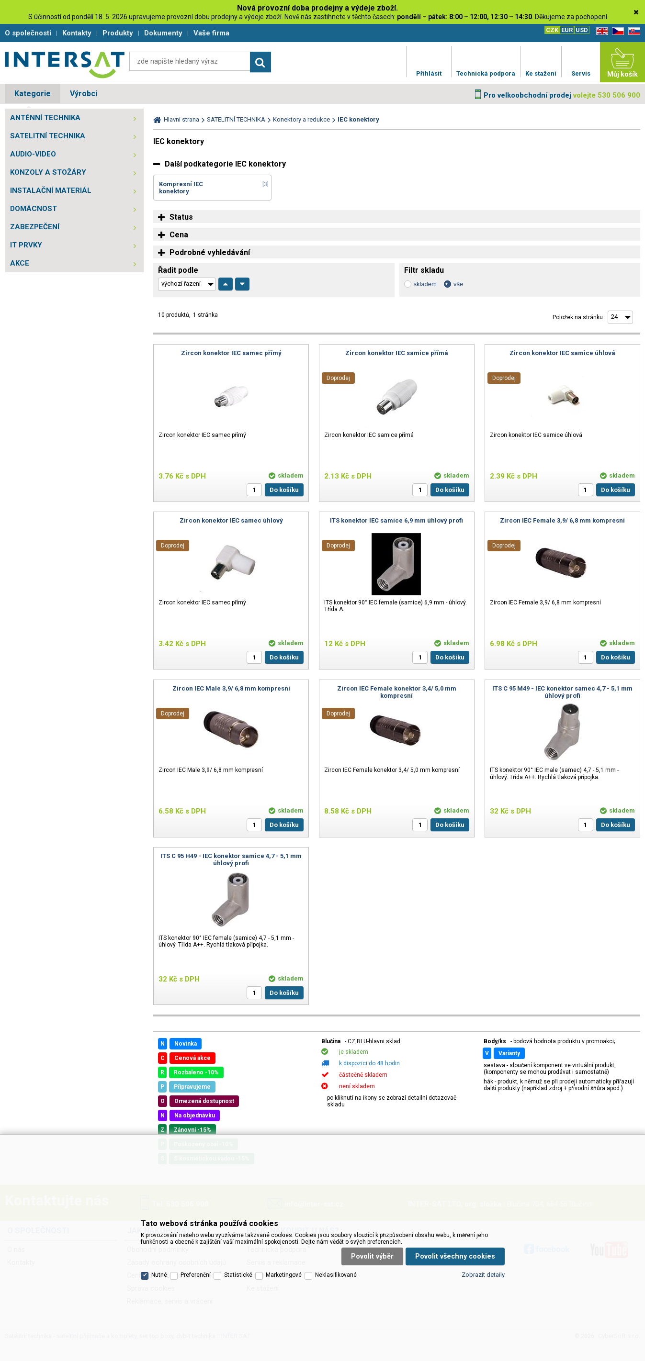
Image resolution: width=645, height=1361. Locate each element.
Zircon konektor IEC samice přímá (396, 353)
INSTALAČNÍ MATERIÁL (50, 190)
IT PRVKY (26, 245)
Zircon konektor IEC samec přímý (231, 353)
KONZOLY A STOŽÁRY (48, 172)
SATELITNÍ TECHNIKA (47, 136)
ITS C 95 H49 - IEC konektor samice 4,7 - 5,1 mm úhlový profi (231, 859)
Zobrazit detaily (483, 1274)
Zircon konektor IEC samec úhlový (231, 520)
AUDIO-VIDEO (33, 154)
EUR (567, 29)
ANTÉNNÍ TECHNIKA (45, 117)
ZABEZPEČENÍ (34, 227)
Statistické (238, 1275)
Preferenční (196, 1275)
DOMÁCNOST (33, 208)
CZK (552, 29)
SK (632, 31)
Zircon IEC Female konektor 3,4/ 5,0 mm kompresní (396, 692)
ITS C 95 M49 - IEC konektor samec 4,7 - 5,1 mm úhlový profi (562, 692)
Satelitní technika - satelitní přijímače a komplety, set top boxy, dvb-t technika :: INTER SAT (64, 64)
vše (458, 284)
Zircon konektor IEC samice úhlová (562, 353)
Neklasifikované (336, 1275)
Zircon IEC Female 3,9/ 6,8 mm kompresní (562, 520)
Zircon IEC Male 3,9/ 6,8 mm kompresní (231, 688)
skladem (425, 284)
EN (600, 31)
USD (582, 29)
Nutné (159, 1275)
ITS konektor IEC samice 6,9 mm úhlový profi (396, 520)
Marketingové (284, 1275)
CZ (616, 31)
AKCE (19, 263)
